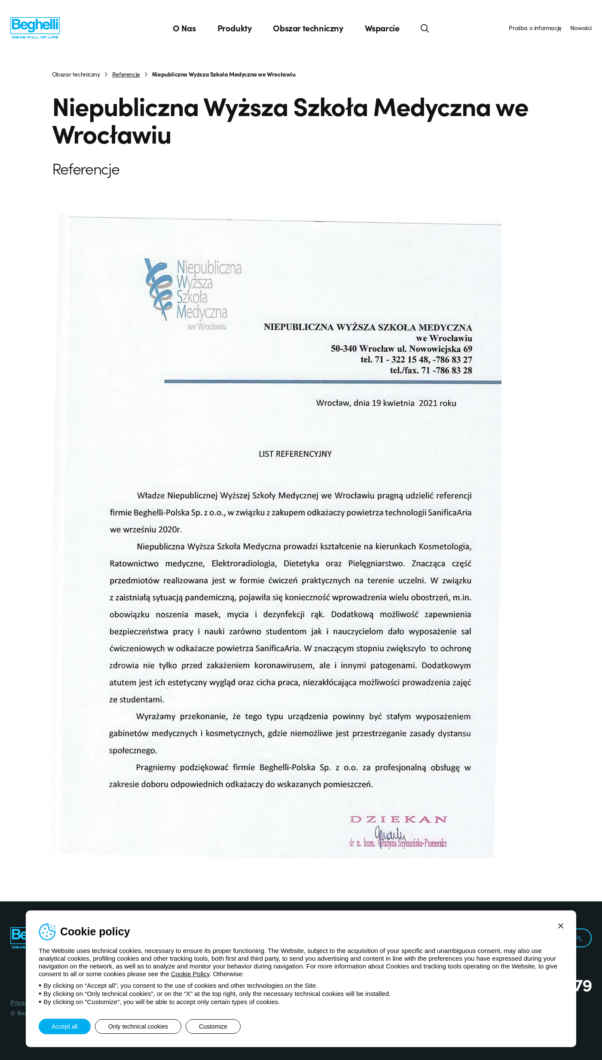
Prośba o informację (535, 27)
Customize (213, 1026)
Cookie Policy (190, 973)
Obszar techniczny (308, 28)
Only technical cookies (138, 1026)
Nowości (581, 27)
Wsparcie (382, 28)
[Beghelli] (35, 27)
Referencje (126, 73)
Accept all (65, 1026)
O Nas (184, 28)
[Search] (425, 28)
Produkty (234, 28)
